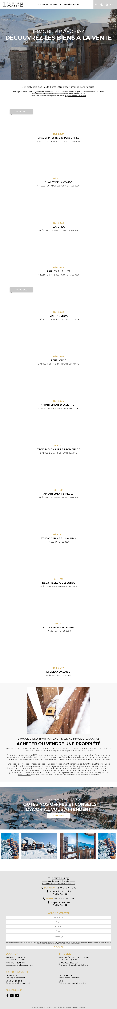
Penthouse (58, 360)
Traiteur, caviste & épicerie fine (72, 982)
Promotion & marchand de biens (73, 964)
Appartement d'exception (58, 404)
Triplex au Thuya (58, 271)
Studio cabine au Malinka (58, 538)
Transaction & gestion (74, 958)
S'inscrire (58, 815)
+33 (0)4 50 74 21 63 (64, 898)
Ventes (53, 4)
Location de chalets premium (19, 964)
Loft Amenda (58, 315)
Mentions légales (68, 1007)
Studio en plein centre (58, 627)
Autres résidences (69, 4)
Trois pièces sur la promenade (58, 449)
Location (43, 4)
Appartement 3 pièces (58, 493)
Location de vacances (15, 958)
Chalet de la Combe (58, 182)
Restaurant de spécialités (69, 977)
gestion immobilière (71, 773)
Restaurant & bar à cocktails (18, 982)
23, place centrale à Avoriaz (75, 96)
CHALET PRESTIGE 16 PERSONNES (58, 137)
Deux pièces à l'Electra (58, 582)
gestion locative (24, 775)
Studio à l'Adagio (58, 671)
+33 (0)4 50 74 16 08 (65, 888)
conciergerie (99, 773)
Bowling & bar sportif (15, 977)
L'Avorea (58, 226)
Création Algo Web (79, 1007)
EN (111, 4)
